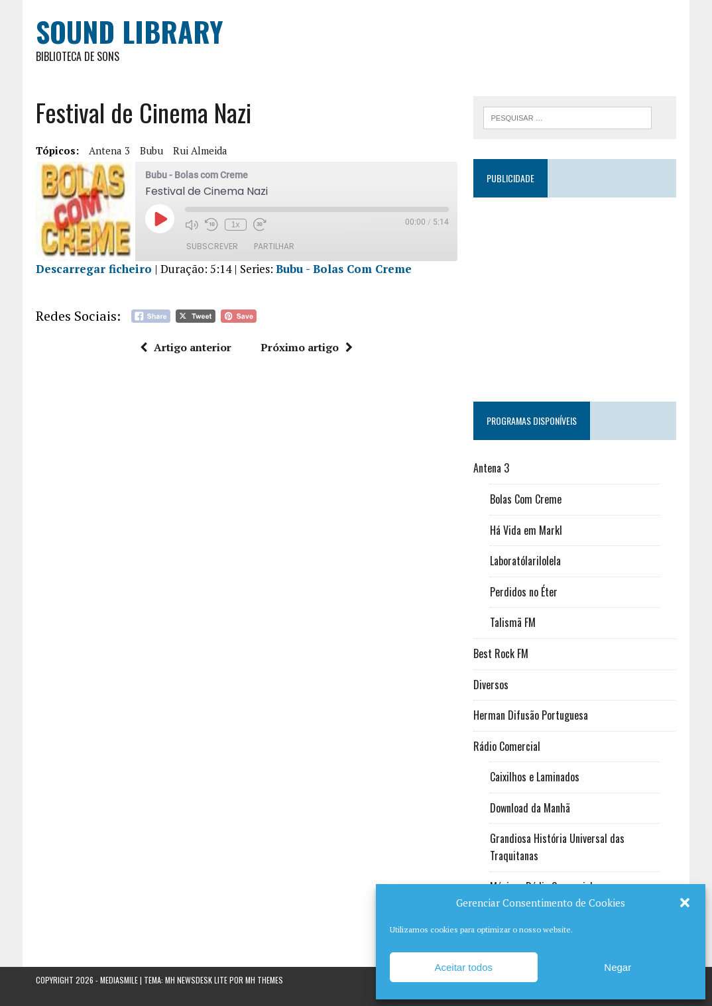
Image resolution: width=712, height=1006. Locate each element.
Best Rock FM (500, 653)
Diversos (490, 685)
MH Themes (264, 979)
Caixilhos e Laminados (534, 777)
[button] (684, 902)
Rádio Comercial (506, 746)
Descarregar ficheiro (94, 268)
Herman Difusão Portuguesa (530, 715)
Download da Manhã (530, 808)
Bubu (151, 150)
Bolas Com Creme (526, 499)
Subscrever (212, 246)
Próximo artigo (307, 347)
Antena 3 (109, 150)
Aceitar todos (463, 967)
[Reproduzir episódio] (159, 218)
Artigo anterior (185, 347)
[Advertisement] (574, 293)
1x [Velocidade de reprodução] (235, 224)
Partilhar (274, 246)
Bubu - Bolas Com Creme (344, 268)
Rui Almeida (200, 150)
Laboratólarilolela (525, 561)
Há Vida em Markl (526, 530)
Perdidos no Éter (524, 592)
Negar (617, 967)
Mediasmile (119, 979)
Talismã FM (513, 622)
